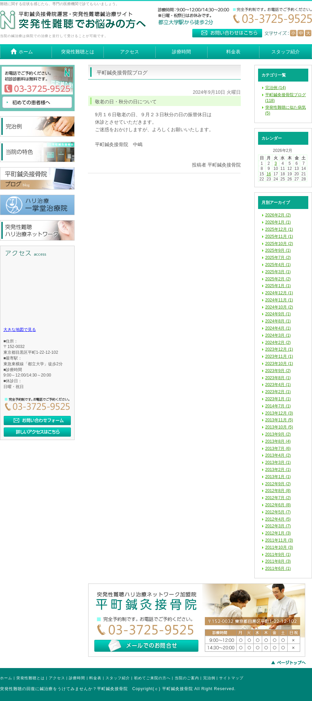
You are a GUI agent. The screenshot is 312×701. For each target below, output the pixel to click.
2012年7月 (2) (278, 497)
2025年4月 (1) (278, 264)
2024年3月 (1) (278, 335)
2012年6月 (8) (278, 505)
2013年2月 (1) (278, 469)
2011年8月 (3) (278, 561)
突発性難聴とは (30, 678)
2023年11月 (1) (279, 356)
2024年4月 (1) (278, 328)
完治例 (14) (275, 87)
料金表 (95, 678)
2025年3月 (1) (278, 271)
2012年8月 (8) (278, 490)
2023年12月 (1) (279, 349)
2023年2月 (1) (278, 391)
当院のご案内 (187, 678)
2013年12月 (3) (279, 413)
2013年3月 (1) (278, 462)
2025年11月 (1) (279, 236)
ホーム (6, 678)
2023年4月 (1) (278, 384)
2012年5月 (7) (278, 512)
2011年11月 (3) (279, 540)
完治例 (209, 678)
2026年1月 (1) (278, 222)
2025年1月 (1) (278, 285)
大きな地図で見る (19, 329)
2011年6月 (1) (278, 568)
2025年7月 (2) (278, 257)
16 (269, 174)
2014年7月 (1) (278, 406)
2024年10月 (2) (279, 307)
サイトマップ (231, 678)
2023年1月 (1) (278, 399)
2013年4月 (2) (278, 455)
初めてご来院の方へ (152, 678)
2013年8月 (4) (278, 441)
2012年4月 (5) (278, 519)
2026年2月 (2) (278, 215)
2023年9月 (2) (278, 370)
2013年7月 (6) (278, 448)
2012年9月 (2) (278, 483)
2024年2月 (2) (278, 342)
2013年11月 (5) (279, 420)
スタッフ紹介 (117, 678)
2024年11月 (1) (279, 300)
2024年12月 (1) (279, 293)
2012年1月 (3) (278, 533)
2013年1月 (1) (278, 476)
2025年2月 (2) (278, 279)
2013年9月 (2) (278, 434)
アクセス (57, 678)
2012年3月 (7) (278, 526)
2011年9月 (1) (278, 554)
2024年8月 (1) (278, 321)
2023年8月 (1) (278, 377)
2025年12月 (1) (279, 229)
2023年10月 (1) (279, 363)
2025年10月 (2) (279, 243)
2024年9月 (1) (278, 314)
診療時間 (77, 678)
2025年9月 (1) (278, 250)
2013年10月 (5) (279, 427)
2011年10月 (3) (279, 547)
